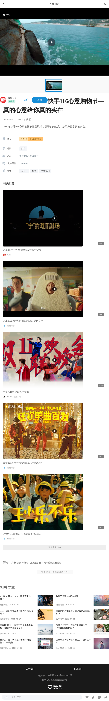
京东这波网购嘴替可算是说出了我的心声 (23, 320)
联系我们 (78, 669)
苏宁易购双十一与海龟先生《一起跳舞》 (23, 462)
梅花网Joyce (5, 648)
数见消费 (60, 619)
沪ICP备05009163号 (63, 675)
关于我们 (30, 669)
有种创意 (12, 98)
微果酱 (3, 634)
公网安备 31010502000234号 (54, 680)
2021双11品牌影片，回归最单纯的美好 (22, 533)
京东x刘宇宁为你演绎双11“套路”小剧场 (22, 250)
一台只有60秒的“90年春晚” (16, 391)
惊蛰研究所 (4, 619)
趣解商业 (4, 605)
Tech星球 (60, 634)
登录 (18, 562)
